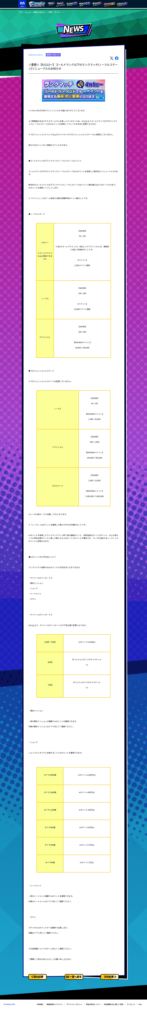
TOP (20, 12)
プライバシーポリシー (74, 1004)
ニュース (28, 12)
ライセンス (131, 1004)
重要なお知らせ (39, 12)
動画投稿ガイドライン (55, 1004)
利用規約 (40, 1004)
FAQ (140, 1004)
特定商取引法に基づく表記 (113, 1004)
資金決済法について (93, 1004)
